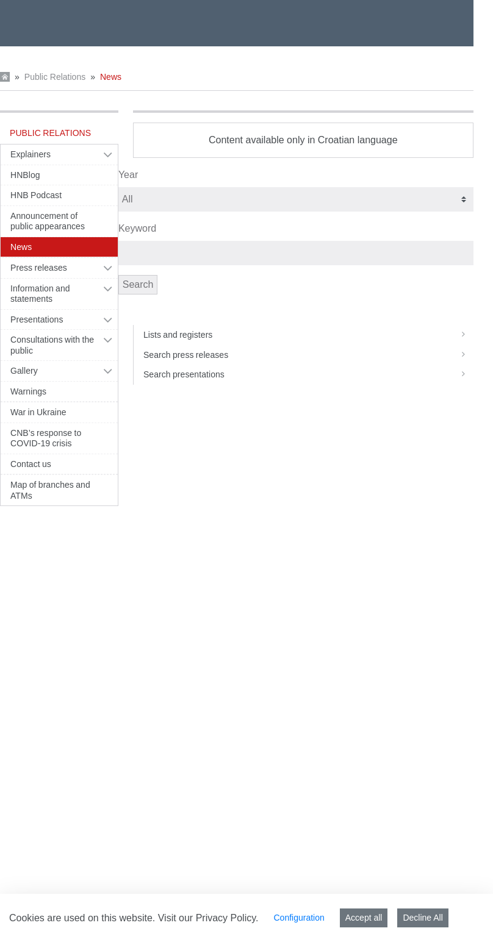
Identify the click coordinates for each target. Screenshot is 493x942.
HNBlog (25, 175)
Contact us (30, 464)
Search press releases (308, 355)
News (110, 77)
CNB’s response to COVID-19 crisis (45, 438)
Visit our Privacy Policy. (208, 918)
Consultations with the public (52, 345)
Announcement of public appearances (47, 221)
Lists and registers (308, 335)
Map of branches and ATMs (50, 490)
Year (128, 174)
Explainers (30, 154)
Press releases (38, 268)
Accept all (364, 917)
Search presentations (308, 374)
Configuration (298, 917)
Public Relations (54, 77)
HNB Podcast (36, 195)
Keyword (137, 228)
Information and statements (40, 294)
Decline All (422, 917)
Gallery (24, 371)
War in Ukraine (38, 412)
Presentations (36, 319)
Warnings (28, 391)
